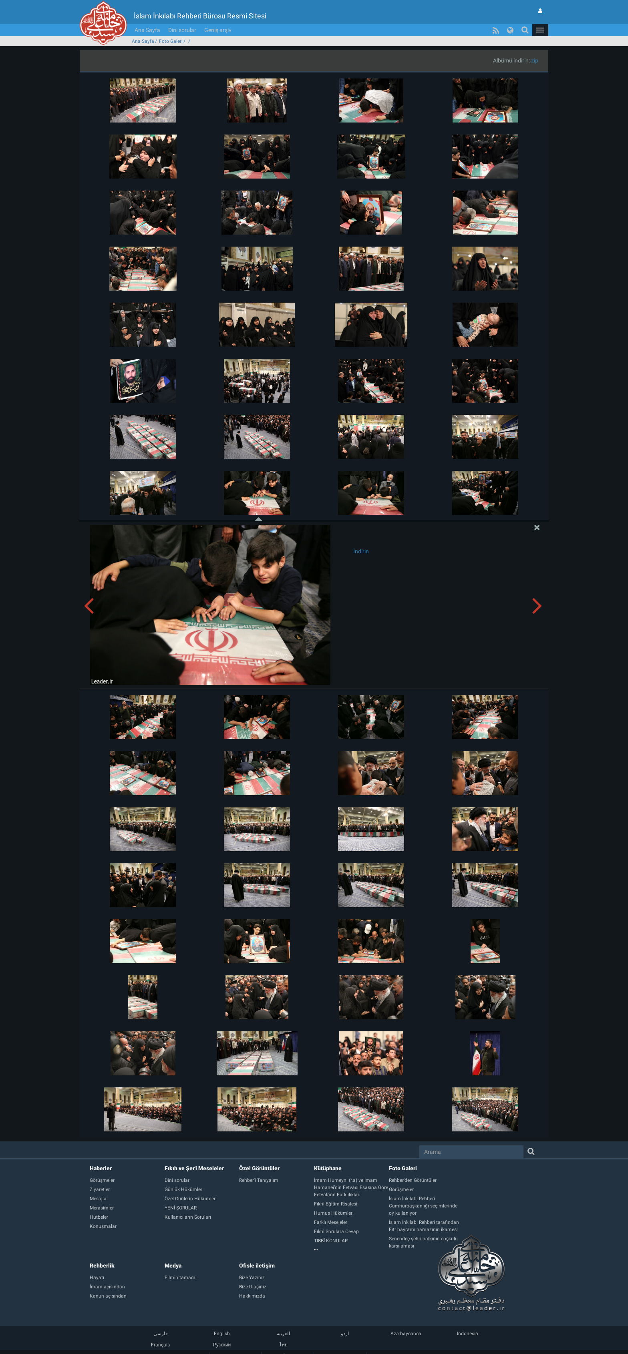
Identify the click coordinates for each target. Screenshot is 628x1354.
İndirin (361, 551)
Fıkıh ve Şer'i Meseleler (194, 1168)
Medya (173, 1265)
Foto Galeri (171, 41)
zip (534, 60)
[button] (540, 30)
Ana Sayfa (147, 30)
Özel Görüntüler (259, 1168)
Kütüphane (328, 1168)
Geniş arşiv (217, 30)
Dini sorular (182, 30)
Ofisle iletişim (257, 1265)
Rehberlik (102, 1265)
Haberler (101, 1168)
